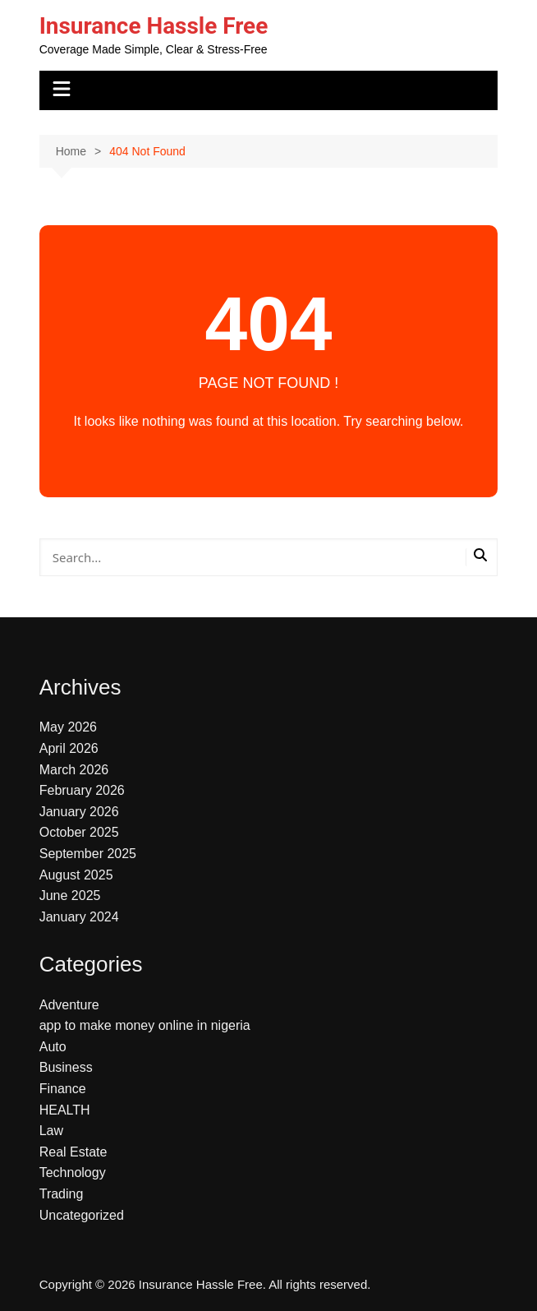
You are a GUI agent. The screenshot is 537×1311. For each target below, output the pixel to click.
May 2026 (68, 727)
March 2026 (74, 770)
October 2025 (79, 832)
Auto (53, 1047)
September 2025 (87, 854)
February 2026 (82, 790)
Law (51, 1131)
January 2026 (79, 812)
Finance (62, 1089)
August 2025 (76, 875)
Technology (72, 1172)
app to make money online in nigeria (144, 1025)
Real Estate (73, 1152)
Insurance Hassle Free (153, 25)
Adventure (69, 1005)
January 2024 (79, 917)
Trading (61, 1194)
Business (66, 1067)
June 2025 (70, 895)
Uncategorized (81, 1215)
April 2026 (69, 748)
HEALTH (64, 1110)
